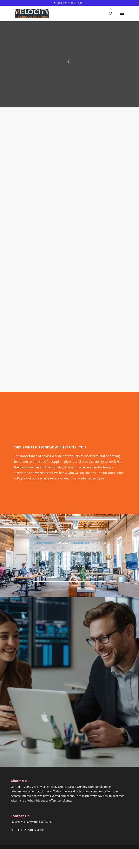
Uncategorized (80, 542)
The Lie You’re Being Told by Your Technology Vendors (69, 533)
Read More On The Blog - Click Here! (69, 576)
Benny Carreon (45, 542)
